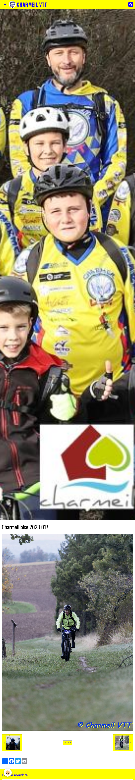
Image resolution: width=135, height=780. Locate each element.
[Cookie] (8, 773)
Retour (67, 742)
